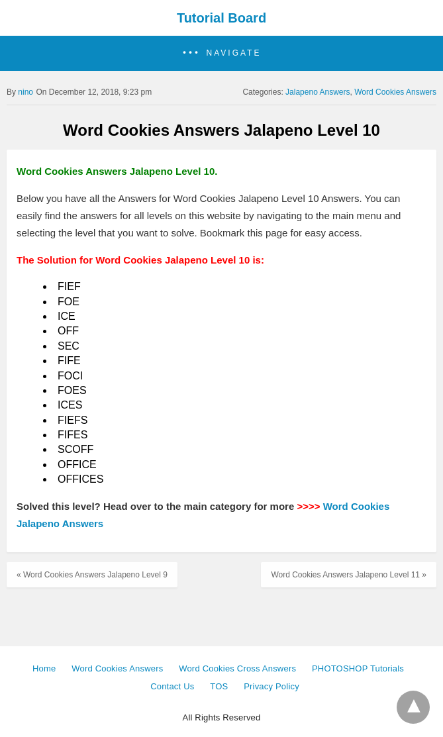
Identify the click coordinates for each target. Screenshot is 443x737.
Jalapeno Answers (317, 92)
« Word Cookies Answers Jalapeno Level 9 (92, 574)
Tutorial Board (221, 18)
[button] (221, 53)
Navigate (234, 53)
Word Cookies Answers (395, 92)
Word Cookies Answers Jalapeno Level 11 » (348, 574)
